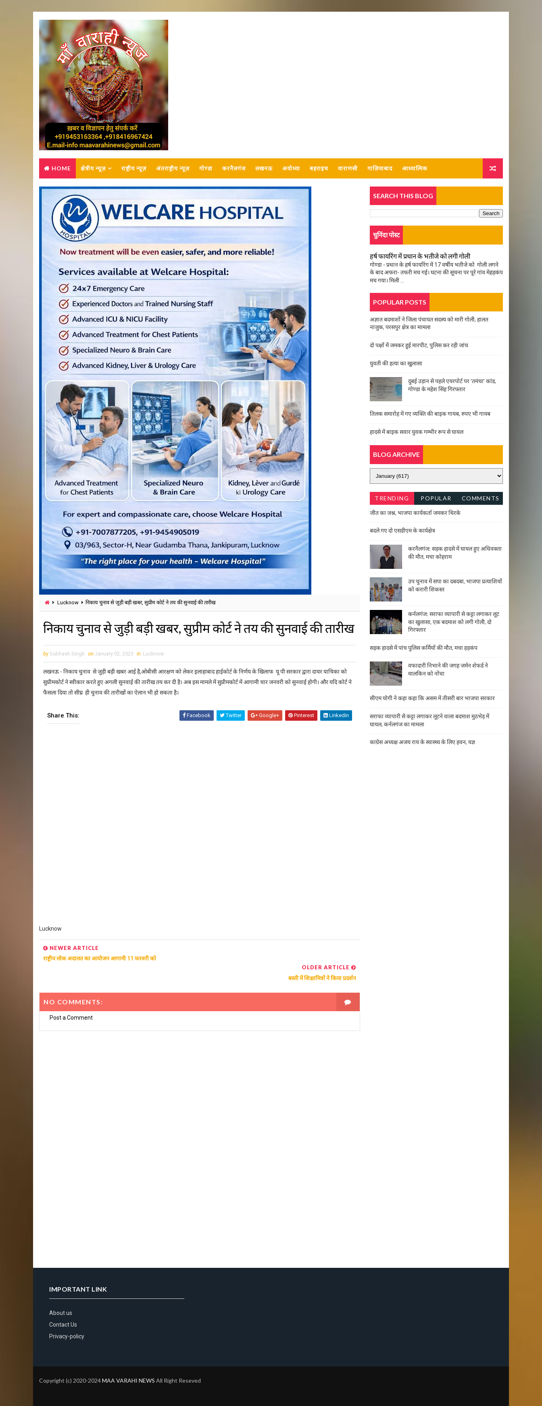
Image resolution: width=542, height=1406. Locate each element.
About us (60, 1312)
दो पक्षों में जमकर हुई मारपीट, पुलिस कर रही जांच (419, 345)
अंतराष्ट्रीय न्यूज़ (173, 168)
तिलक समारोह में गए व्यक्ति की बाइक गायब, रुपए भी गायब (430, 414)
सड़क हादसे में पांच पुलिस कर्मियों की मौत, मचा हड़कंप (423, 648)
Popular (436, 498)
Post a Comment (71, 1017)
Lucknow (68, 603)
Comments (481, 498)
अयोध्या (291, 168)
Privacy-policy (66, 1335)
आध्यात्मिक (414, 168)
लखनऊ (264, 168)
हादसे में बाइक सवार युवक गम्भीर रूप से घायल (416, 432)
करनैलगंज (234, 168)
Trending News (392, 500)
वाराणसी (348, 168)
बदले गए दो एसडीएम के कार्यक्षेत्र (402, 530)
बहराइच (319, 168)
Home (61, 168)
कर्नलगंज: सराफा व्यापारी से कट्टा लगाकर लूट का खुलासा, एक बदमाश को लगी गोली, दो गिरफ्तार (453, 622)
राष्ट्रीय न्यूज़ (133, 168)
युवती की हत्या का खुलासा (396, 363)
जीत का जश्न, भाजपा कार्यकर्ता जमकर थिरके (415, 513)
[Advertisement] (196, 848)
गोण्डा (206, 168)
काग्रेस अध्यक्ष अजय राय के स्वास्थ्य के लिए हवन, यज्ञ (422, 742)
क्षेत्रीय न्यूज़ (93, 168)
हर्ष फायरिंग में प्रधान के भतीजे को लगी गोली (420, 256)
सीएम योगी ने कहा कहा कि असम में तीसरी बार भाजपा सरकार (432, 698)
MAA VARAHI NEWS (128, 1379)
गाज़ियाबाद (379, 168)
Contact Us (63, 1324)
